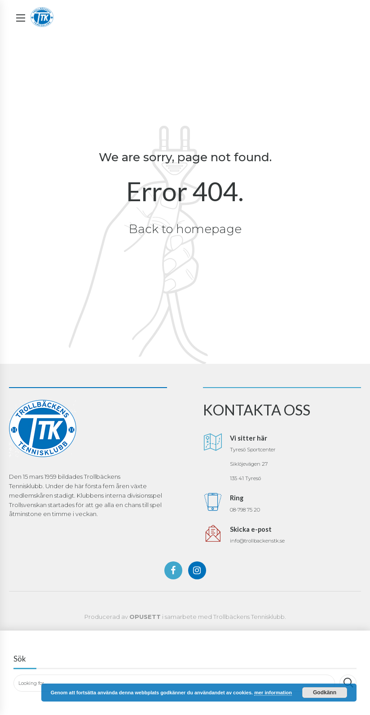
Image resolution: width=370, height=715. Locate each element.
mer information (273, 692)
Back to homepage (185, 229)
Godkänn (324, 692)
